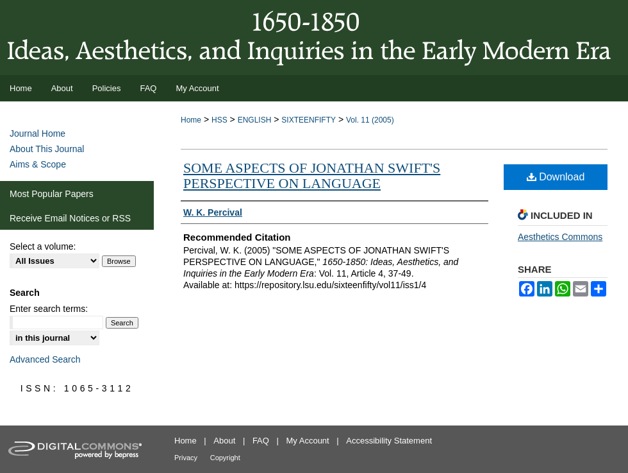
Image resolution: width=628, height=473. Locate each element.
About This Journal (47, 149)
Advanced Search (45, 359)
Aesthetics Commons (560, 237)
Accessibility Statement (389, 440)
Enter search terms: (49, 309)
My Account (307, 440)
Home (191, 120)
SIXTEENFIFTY (308, 120)
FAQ (260, 440)
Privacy (185, 457)
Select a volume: (43, 246)
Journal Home (37, 133)
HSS (219, 120)
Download (556, 176)
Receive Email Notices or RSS (70, 218)
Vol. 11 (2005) (370, 120)
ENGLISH (255, 120)
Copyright (225, 457)
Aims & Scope (38, 164)
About (224, 440)
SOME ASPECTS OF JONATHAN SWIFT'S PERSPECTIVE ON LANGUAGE (311, 175)
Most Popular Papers (52, 194)
